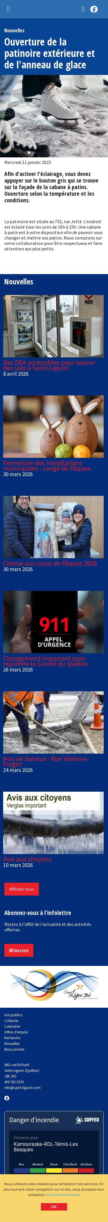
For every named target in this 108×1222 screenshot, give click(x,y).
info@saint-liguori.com (22, 1087)
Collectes (11, 1020)
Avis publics (13, 1015)
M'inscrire (19, 950)
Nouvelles (11, 1043)
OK (54, 1207)
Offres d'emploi (16, 1032)
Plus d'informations (63, 1195)
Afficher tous (21, 889)
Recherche (12, 1037)
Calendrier (12, 1026)
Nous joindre (14, 1049)
